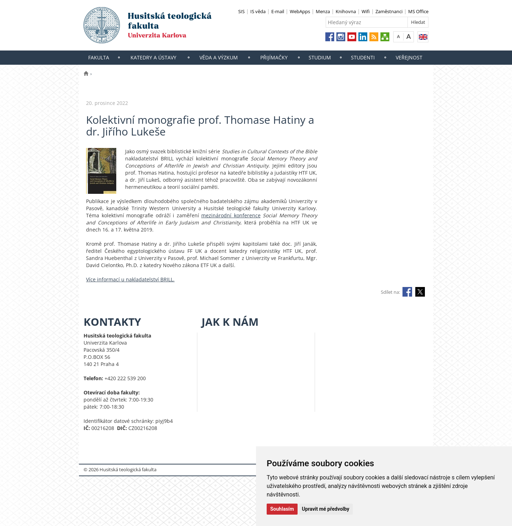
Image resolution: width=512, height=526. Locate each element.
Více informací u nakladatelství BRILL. (130, 279)
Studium (320, 57)
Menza (323, 11)
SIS (241, 11)
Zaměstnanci (388, 11)
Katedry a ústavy (153, 57)
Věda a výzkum (218, 57)
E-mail (277, 11)
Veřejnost (409, 57)
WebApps (300, 11)
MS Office (418, 11)
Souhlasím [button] (282, 509)
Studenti (363, 57)
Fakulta (98, 57)
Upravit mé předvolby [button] (325, 509)
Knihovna (346, 11)
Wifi (366, 11)
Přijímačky (274, 57)
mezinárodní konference (231, 215)
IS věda (258, 11)
